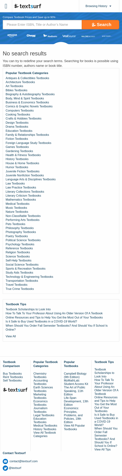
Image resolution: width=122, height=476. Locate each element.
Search (104, 24)
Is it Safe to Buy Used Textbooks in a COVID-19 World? (41, 321)
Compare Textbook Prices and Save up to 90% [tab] (29, 17)
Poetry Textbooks (17, 236)
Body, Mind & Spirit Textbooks (25, 98)
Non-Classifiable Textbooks (23, 215)
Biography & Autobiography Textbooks (30, 94)
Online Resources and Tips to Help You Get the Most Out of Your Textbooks (54, 317)
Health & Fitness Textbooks (23, 155)
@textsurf (12, 467)
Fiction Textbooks (17, 138)
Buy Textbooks (12, 373)
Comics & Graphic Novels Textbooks (29, 106)
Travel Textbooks (16, 284)
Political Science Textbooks (23, 240)
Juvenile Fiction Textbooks (22, 171)
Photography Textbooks (21, 232)
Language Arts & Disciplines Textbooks (31, 179)
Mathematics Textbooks (21, 199)
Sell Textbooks (12, 380)
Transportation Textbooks (22, 280)
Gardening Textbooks (19, 151)
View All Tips (102, 449)
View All (11, 336)
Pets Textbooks (15, 224)
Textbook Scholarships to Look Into (28, 309)
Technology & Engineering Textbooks (29, 276)
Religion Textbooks (18, 252)
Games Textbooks (17, 146)
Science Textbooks (18, 256)
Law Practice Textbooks (21, 187)
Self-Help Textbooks (18, 260)
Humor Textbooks (17, 167)
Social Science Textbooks (22, 264)
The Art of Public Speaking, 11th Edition (74, 391)
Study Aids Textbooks (19, 272)
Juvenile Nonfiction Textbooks (25, 175)
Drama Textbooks (17, 126)
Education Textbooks (19, 130)
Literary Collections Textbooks (25, 191)
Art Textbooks (14, 86)
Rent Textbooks (13, 377)
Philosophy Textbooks (20, 228)
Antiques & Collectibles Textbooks (27, 78)
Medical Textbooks (17, 203)
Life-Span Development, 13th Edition (76, 401)
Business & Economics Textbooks (27, 102)
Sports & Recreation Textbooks (25, 268)
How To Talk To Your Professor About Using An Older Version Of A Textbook (54, 313)
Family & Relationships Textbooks (27, 134)
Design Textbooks (17, 122)
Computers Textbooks (20, 110)
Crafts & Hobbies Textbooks (23, 118)
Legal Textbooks (43, 415)
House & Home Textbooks (22, 163)
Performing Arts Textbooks (22, 219)
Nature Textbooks (17, 211)
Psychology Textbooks (20, 244)
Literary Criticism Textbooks (23, 195)
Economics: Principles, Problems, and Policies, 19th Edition (73, 415)
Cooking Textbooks (18, 114)
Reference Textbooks (19, 248)
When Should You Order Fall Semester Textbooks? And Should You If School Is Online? (57, 327)
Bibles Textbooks (16, 90)
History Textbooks (17, 159)
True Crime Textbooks (20, 288)
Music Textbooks (16, 207)
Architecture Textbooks (20, 82)
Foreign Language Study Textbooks (28, 142)
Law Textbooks (15, 183)
